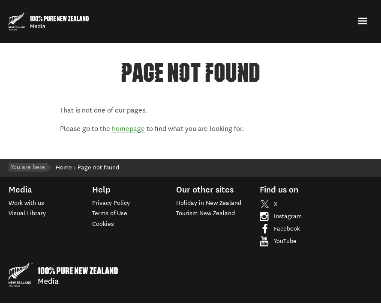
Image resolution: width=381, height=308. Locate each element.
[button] (363, 21)
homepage (128, 128)
